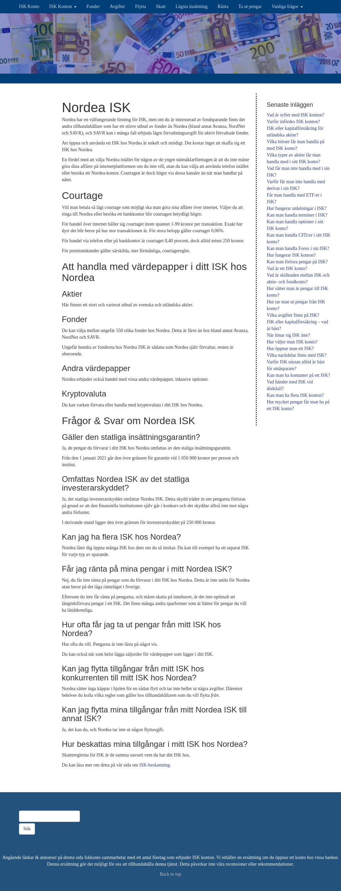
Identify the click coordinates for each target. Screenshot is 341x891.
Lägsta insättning (191, 6)
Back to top (170, 874)
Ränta (222, 6)
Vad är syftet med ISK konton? (295, 114)
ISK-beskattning (154, 765)
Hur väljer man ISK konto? (292, 341)
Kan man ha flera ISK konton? (295, 395)
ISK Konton (63, 6)
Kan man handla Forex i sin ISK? (298, 248)
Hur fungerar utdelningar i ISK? (297, 208)
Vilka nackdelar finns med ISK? (297, 355)
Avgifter (117, 6)
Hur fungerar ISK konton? (291, 255)
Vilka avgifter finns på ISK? (293, 315)
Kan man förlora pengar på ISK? (297, 261)
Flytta (140, 6)
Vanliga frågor (287, 6)
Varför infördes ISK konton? (293, 121)
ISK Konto (29, 6)
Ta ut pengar (250, 6)
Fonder (93, 6)
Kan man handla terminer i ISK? (297, 215)
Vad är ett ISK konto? (287, 268)
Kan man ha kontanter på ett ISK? (298, 375)
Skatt (161, 6)
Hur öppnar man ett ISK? (290, 348)
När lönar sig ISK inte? (288, 335)
